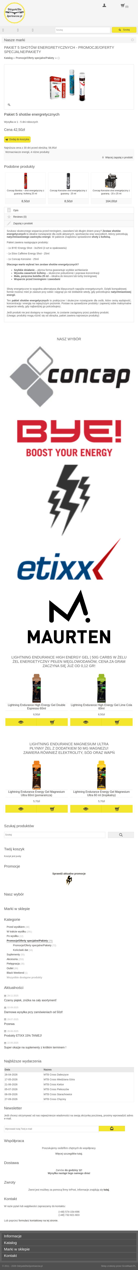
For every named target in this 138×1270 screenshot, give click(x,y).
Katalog (8, 57)
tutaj (106, 1189)
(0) (126, 6)
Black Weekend (17, 972)
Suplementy (16, 954)
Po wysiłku (15, 936)
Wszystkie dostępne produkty (24, 977)
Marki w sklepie (17, 1249)
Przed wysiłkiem (18, 926)
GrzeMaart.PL (129, 1266)
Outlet (12, 968)
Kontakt (10, 1256)
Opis (13, 210)
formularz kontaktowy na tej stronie (38, 1220)
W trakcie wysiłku (19, 931)
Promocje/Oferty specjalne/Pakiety (35, 57)
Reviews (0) (17, 216)
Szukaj (124, 30)
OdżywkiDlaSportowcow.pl (30, 1266)
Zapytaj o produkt (20, 223)
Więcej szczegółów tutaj (68, 1153)
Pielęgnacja (15, 963)
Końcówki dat (23, 950)
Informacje (13, 1236)
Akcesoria (15, 959)
